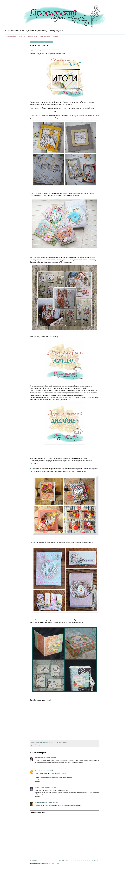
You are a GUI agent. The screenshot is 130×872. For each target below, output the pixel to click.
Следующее (33, 860)
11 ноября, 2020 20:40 (52, 802)
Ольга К (32, 542)
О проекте (22, 36)
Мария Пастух (35, 115)
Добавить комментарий (37, 812)
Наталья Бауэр (39, 757)
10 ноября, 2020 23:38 (50, 787)
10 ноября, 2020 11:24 (47, 770)
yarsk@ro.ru (66, 397)
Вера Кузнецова (35, 193)
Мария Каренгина (36, 620)
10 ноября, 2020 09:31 (50, 757)
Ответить (37, 765)
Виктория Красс (35, 257)
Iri (30, 469)
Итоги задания (38, 745)
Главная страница (11, 36)
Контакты (55, 36)
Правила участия (32, 36)
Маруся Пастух (39, 787)
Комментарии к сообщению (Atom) (49, 863)
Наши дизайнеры (45, 36)
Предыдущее (95, 860)
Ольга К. (37, 770)
